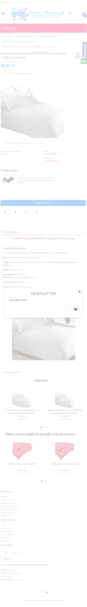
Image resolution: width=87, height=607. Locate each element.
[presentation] (25, 308)
